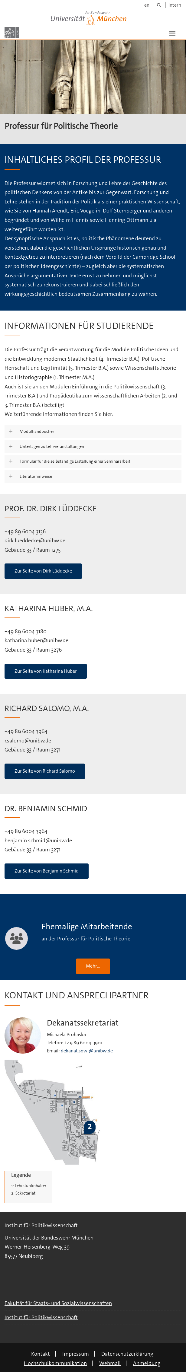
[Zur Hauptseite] (12, 32)
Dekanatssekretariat (83, 1023)
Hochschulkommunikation (55, 1363)
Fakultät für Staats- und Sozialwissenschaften (58, 1303)
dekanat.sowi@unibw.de (87, 1051)
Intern (174, 5)
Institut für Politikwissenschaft (41, 1317)
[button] (172, 33)
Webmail (110, 1363)
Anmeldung (147, 1363)
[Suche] (159, 5)
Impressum (75, 1354)
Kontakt (40, 1354)
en (146, 5)
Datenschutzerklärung (127, 1354)
